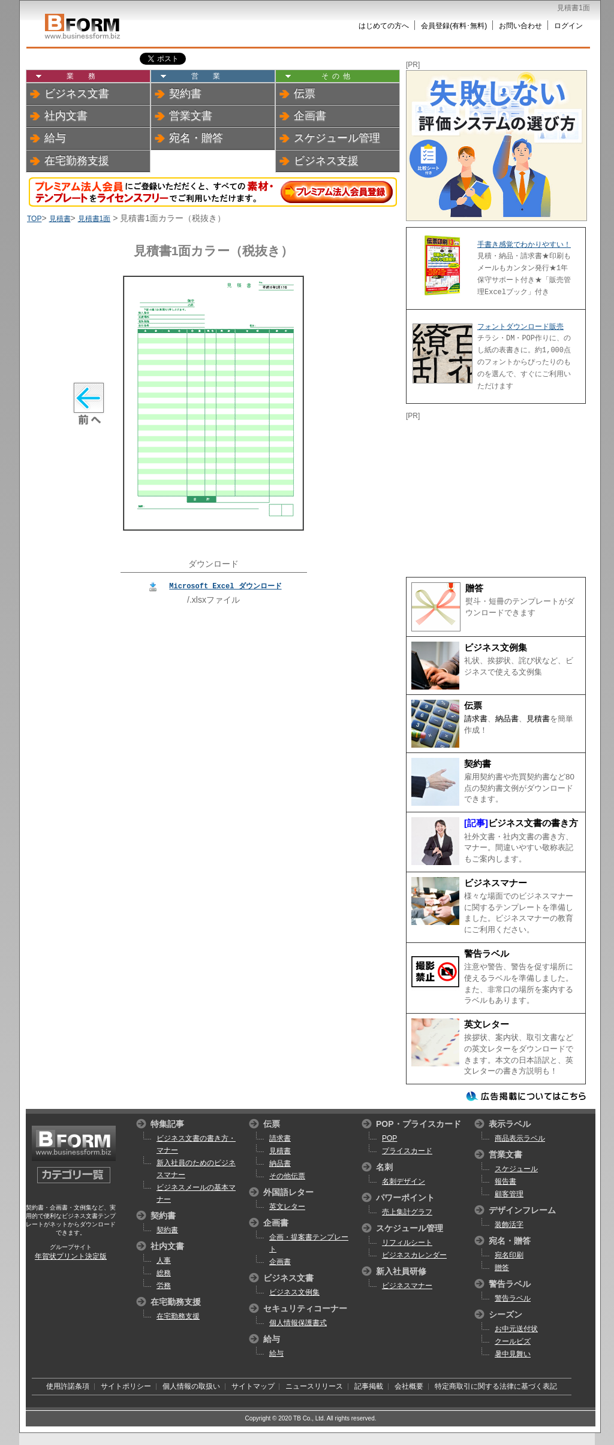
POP (389, 1138)
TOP (34, 218)
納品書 (507, 718)
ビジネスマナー (495, 883)
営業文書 (190, 116)
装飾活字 (509, 1224)
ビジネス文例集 (495, 647)
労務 (163, 1285)
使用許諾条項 (67, 1386)
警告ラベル (486, 954)
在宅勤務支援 (76, 161)
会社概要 (409, 1386)
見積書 (60, 218)
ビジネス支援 (326, 161)
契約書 (185, 93)
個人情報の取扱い (191, 1386)
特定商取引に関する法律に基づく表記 (496, 1386)
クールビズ (513, 1341)
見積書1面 (94, 218)
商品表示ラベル (520, 1138)
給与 (55, 138)
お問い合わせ (520, 26)
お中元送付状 (516, 1329)
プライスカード (407, 1151)
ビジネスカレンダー (414, 1255)
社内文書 (66, 116)
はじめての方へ (384, 26)
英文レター (486, 1024)
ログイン (568, 26)
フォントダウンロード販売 (520, 326)
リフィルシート (407, 1242)
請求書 (475, 718)
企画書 (310, 116)
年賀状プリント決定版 (71, 1256)
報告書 (505, 1181)
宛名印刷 (509, 1255)
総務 (163, 1273)
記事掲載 (368, 1386)
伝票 (304, 93)
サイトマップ (253, 1386)
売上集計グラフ (407, 1212)
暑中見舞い (513, 1354)
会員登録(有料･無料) (454, 26)
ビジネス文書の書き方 (533, 823)
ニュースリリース (314, 1386)
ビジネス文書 (76, 93)
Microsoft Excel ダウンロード (225, 586)
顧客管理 (509, 1194)
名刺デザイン (403, 1181)
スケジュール (516, 1169)
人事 (163, 1260)
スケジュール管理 (337, 138)
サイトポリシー (126, 1386)
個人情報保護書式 (298, 1323)
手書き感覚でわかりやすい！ (524, 244)
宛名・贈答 (196, 138)
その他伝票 (287, 1176)
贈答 (474, 588)
